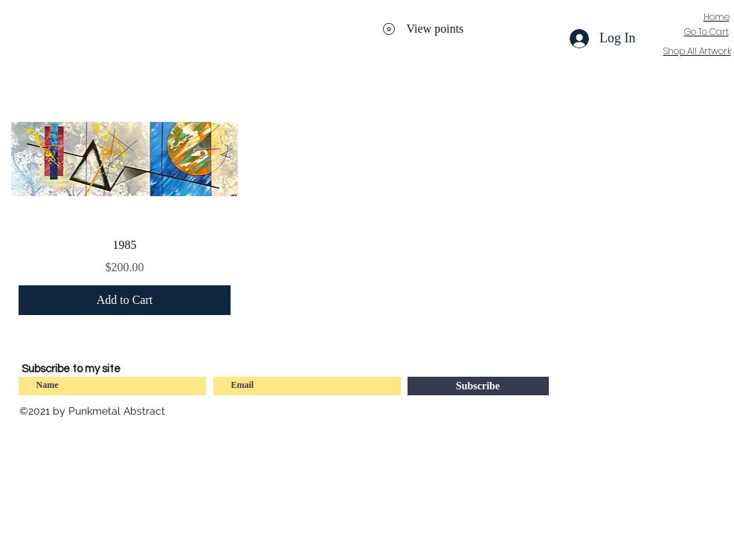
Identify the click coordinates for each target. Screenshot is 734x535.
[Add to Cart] (125, 300)
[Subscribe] (478, 386)
